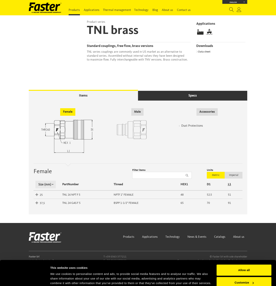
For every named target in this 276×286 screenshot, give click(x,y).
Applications (91, 10)
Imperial (233, 175)
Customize (244, 262)
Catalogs (219, 236)
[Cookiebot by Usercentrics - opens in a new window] (25, 278)
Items (83, 95)
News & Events (196, 236)
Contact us (184, 10)
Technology (141, 10)
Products (74, 10)
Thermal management (117, 10)
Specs (192, 95)
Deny (244, 275)
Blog (155, 10)
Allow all (244, 250)
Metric (215, 175)
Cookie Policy (111, 268)
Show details (59, 278)
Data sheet (203, 51)
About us (167, 10)
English (237, 2)
